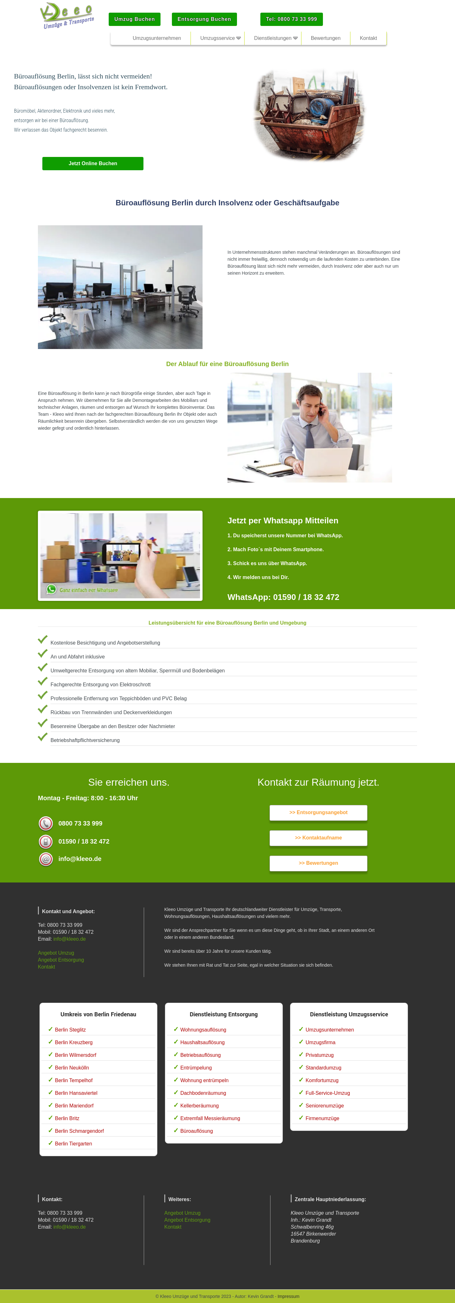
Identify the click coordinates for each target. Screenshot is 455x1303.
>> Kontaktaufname (318, 837)
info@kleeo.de (69, 939)
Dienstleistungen (272, 38)
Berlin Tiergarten (73, 1143)
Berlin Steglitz (70, 1029)
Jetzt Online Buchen (93, 163)
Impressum (288, 1296)
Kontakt (46, 966)
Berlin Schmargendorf (79, 1131)
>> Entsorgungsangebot (318, 812)
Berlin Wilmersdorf (75, 1055)
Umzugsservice (217, 38)
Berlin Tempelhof (74, 1080)
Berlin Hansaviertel (76, 1093)
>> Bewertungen (318, 863)
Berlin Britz (67, 1118)
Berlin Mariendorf (74, 1105)
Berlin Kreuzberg (74, 1042)
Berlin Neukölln (72, 1067)
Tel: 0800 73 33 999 (291, 19)
